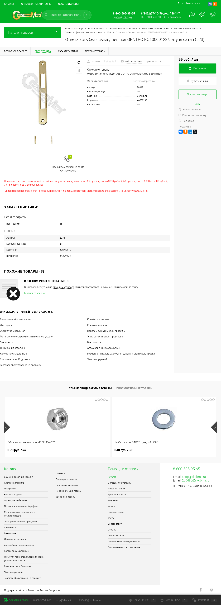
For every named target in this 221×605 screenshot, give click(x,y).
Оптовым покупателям (36, 4)
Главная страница (34, 293)
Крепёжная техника (98, 319)
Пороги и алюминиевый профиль (106, 330)
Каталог (9, 4)
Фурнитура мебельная (12, 330)
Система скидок (116, 535)
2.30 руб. (176, 450)
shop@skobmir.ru (194, 477)
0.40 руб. (70, 450)
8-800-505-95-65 (42, 600)
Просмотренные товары (134, 388)
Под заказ (186, 121)
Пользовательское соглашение (124, 547)
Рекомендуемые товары (68, 491)
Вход (180, 3)
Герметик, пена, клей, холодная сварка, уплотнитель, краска (121, 353)
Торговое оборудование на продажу (20, 365)
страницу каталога (63, 287)
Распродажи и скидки (67, 485)
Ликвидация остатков (12, 348)
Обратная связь (16, 600)
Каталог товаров (32, 32)
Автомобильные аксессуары (103, 348)
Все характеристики (144, 81)
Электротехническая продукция (105, 336)
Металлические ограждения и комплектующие (26, 336)
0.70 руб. (16, 450)
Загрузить (142, 96)
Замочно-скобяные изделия (15, 319)
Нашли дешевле (189, 109)
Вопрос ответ (115, 524)
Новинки (60, 473)
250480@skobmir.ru (195, 480)
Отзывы (112, 529)
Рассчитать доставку (192, 115)
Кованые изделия (97, 325)
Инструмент (7, 325)
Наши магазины (116, 512)
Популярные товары (66, 479)
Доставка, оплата (117, 494)
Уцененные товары (65, 496)
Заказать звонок (122, 17)
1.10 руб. (123, 450)
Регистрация (192, 3)
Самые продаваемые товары (90, 388)
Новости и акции (67, 4)
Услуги (111, 506)
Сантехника (6, 342)
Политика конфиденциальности (124, 541)
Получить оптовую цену (197, 96)
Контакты (113, 500)
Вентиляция (94, 342)
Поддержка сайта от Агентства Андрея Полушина (32, 590)
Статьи (111, 518)
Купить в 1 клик (197, 81)
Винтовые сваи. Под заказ (15, 359)
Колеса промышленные (13, 353)
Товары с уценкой (97, 359)
